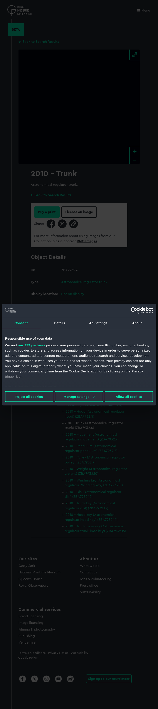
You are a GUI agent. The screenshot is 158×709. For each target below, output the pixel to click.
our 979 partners (31, 345)
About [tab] (137, 323)
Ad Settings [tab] (98, 323)
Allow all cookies (129, 396)
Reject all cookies (29, 396)
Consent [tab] (21, 323)
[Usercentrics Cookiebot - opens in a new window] (134, 310)
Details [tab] (59, 323)
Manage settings (79, 396)
